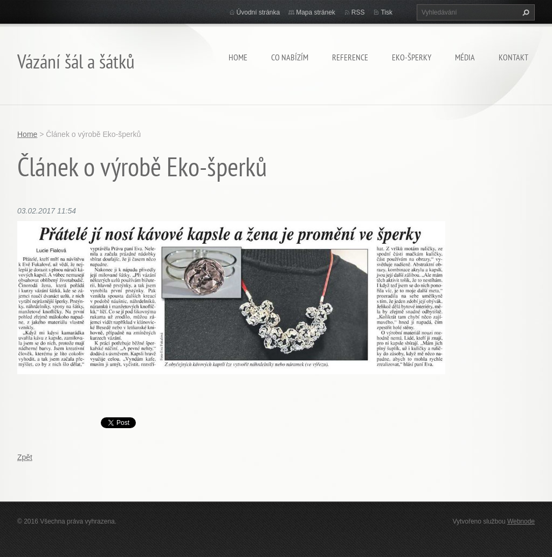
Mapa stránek (315, 12)
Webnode (521, 521)
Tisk (386, 12)
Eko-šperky (411, 57)
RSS (358, 12)
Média (465, 57)
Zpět (24, 457)
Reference (350, 57)
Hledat (524, 12)
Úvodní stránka (258, 12)
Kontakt (513, 57)
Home (238, 57)
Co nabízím (289, 57)
